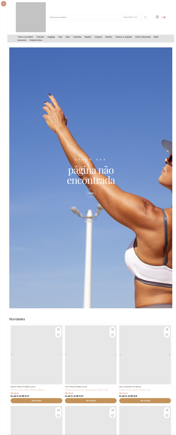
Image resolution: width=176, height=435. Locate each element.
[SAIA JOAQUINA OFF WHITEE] (145, 354)
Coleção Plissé (91, 390)
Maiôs (156, 37)
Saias (68, 37)
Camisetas (77, 37)
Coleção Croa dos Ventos (21, 390)
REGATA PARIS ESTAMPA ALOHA (24, 387)
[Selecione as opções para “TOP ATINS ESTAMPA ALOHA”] (91, 400)
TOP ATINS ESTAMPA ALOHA (77, 387)
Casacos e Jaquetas (123, 37)
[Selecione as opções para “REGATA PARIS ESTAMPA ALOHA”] (36, 400)
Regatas (88, 37)
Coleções (40, 37)
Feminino (35, 390)
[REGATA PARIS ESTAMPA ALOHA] (36, 354)
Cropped (98, 37)
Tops (60, 37)
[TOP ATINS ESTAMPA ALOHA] (91, 354)
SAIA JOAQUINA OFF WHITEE (131, 387)
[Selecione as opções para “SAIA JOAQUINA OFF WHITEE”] (145, 400)
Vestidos (108, 37)
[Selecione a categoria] (132, 17)
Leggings (51, 37)
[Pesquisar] (98, 17)
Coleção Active (36, 40)
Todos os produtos (25, 37)
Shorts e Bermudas (143, 37)
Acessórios (21, 40)
